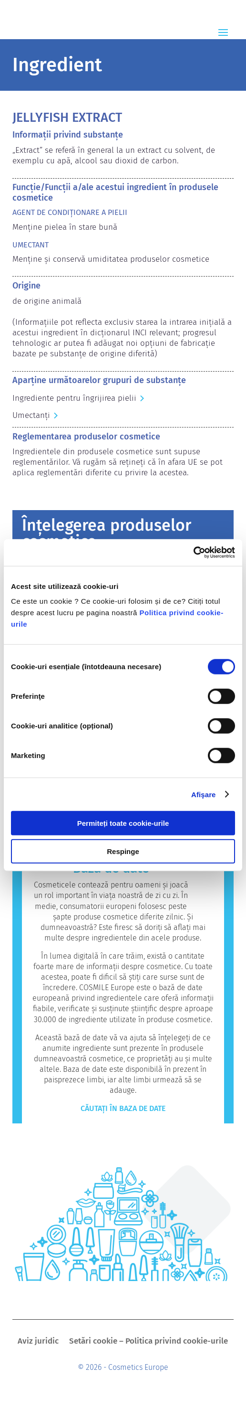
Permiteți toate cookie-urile (123, 823)
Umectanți (31, 415)
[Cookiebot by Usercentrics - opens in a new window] (193, 552)
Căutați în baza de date (123, 1108)
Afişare (203, 794)
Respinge (123, 851)
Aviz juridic (38, 1342)
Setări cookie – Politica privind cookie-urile (148, 1342)
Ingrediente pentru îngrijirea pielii (74, 398)
